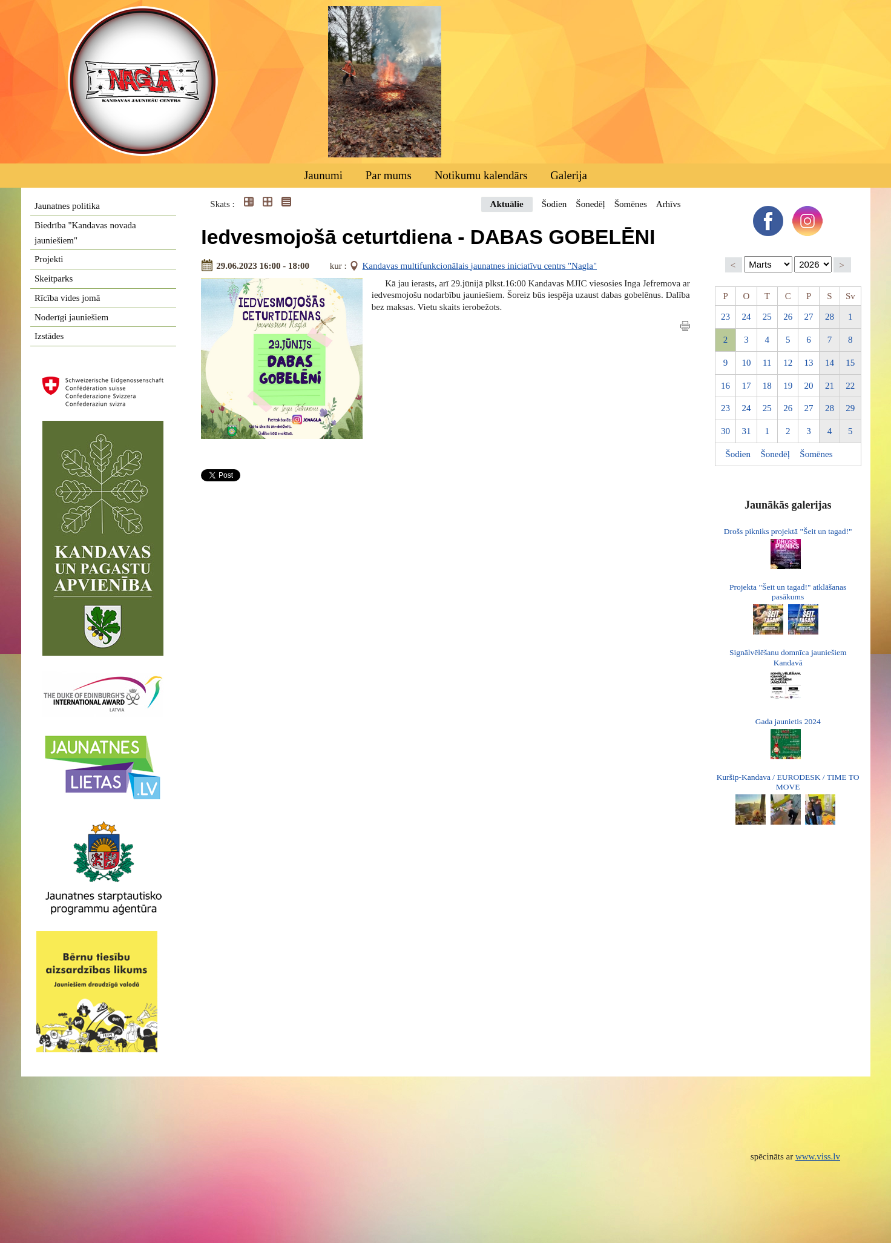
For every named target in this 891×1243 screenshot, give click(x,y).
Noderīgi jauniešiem (71, 317)
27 (809, 316)
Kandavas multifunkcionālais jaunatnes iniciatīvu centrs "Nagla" (480, 266)
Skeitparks (54, 278)
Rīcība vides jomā (67, 298)
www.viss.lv (817, 1156)
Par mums (389, 175)
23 (725, 316)
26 (787, 316)
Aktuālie (507, 204)
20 (809, 386)
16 (725, 386)
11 (767, 363)
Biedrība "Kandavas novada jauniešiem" (85, 232)
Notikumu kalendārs (481, 175)
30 (725, 431)
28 (829, 316)
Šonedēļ (590, 204)
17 (746, 386)
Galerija (568, 175)
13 (809, 363)
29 (850, 408)
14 (829, 363)
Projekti (49, 259)
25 (767, 316)
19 (787, 386)
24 (746, 316)
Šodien (554, 204)
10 (746, 363)
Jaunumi (323, 175)
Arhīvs (668, 204)
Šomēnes (630, 204)
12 (787, 363)
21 (829, 386)
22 (850, 386)
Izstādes (49, 336)
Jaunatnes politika (67, 206)
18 (767, 386)
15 (850, 363)
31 (746, 431)
